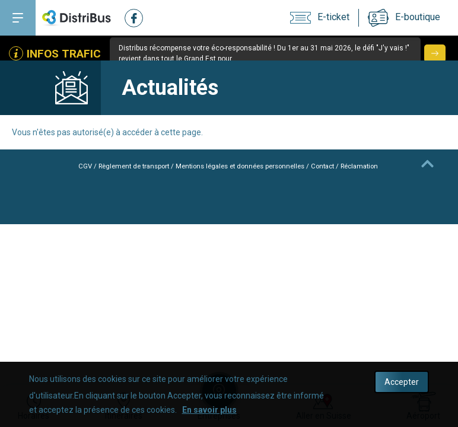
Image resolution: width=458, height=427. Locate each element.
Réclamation (370, 166)
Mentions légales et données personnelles (240, 166)
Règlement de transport (124, 166)
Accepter (401, 382)
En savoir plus (209, 410)
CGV (72, 166)
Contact (330, 166)
